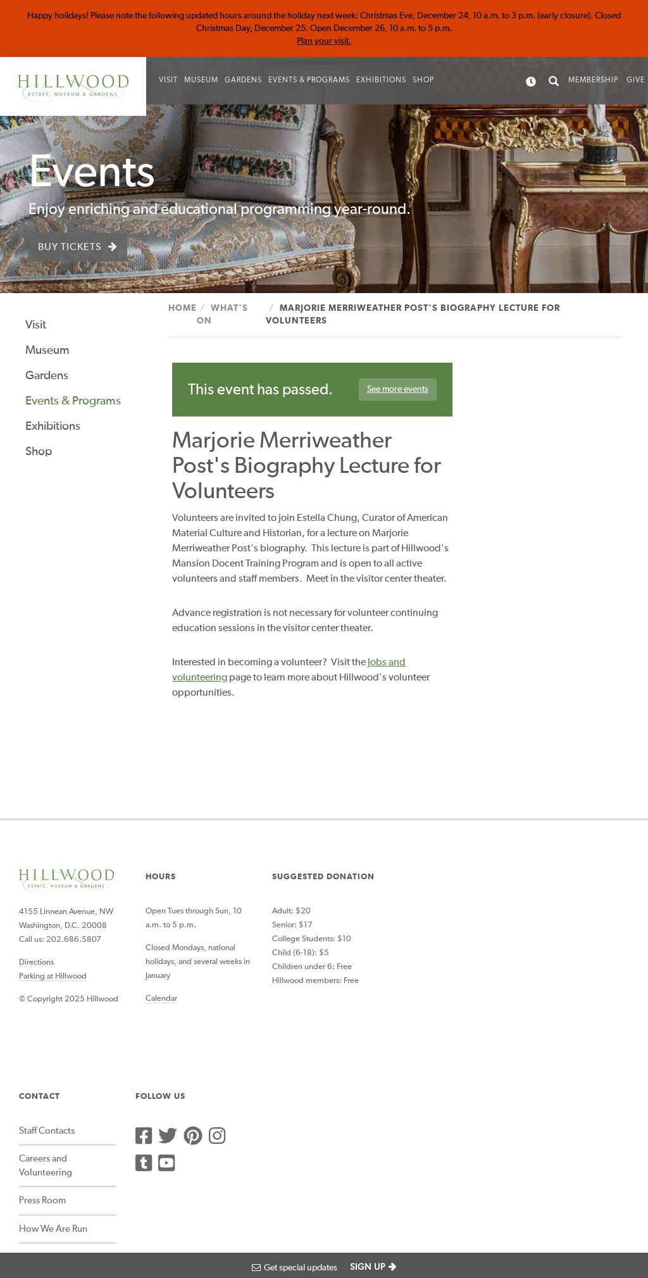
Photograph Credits (103, 1217)
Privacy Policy (176, 1217)
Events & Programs (309, 80)
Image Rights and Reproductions (431, 1143)
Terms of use (236, 1217)
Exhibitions (381, 80)
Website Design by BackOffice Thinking (78, 1178)
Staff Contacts (424, 886)
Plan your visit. (324, 41)
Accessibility (32, 1217)
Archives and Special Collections (438, 1101)
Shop (423, 80)
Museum (201, 80)
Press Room (419, 955)
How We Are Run (430, 983)
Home (182, 308)
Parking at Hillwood (53, 950)
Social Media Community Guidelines (443, 1018)
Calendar (161, 973)
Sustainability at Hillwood (428, 1060)
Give (635, 80)
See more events (396, 389)
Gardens (243, 80)
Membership (593, 80)
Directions (36, 936)
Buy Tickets (70, 247)
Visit (168, 80)
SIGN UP (367, 1267)
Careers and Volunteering (422, 920)
